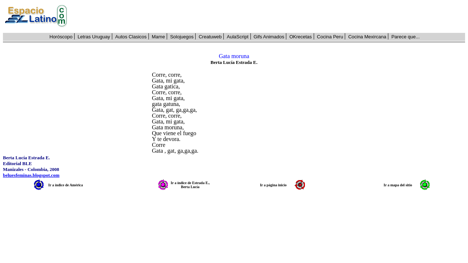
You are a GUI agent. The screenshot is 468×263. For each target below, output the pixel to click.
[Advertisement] (270, 16)
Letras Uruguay (94, 36)
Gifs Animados (269, 36)
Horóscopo (60, 36)
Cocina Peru (330, 36)
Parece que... (405, 36)
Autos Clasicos (131, 36)
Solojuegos (181, 36)
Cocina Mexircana (367, 36)
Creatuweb (210, 36)
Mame (158, 36)
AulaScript (237, 36)
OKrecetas (300, 36)
